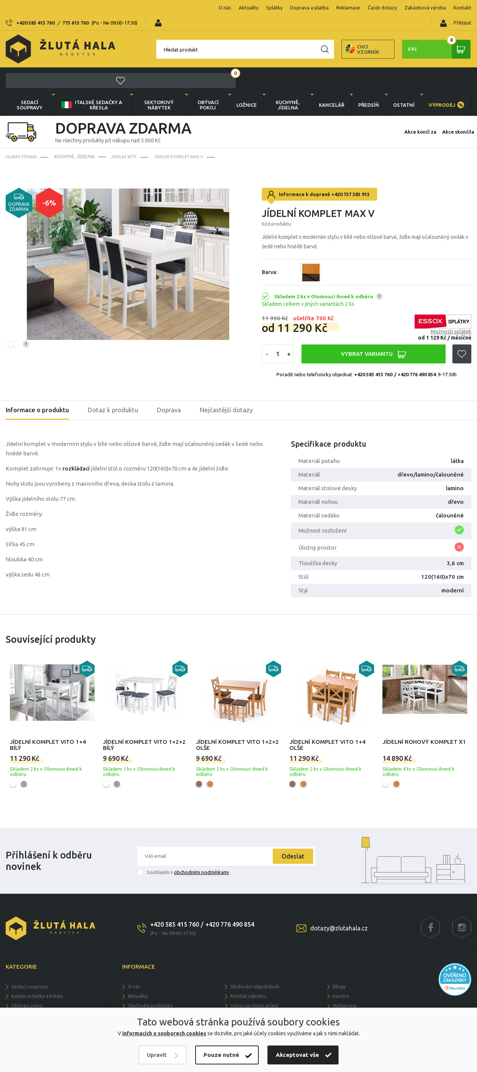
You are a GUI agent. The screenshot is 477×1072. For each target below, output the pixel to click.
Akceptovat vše (297, 1055)
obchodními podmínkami (201, 831)
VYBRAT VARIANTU (373, 313)
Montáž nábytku (248, 955)
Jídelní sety (127, 115)
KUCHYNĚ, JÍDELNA (282, 63)
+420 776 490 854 (229, 883)
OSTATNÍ (401, 63)
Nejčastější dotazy (236, 369)
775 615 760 (75, 7)
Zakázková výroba (377, 7)
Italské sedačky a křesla (89, 63)
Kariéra (341, 955)
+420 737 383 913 (350, 153)
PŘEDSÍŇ (364, 63)
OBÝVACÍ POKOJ (202, 63)
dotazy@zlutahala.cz (339, 887)
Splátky (226, 7)
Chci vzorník (322, 34)
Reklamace (300, 7)
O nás (177, 7)
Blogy (339, 945)
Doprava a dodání (148, 993)
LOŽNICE (241, 63)
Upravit (157, 1055)
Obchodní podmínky (150, 964)
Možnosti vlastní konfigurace (262, 974)
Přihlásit (455, 8)
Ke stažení (344, 974)
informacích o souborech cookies (164, 1033)
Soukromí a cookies (149, 974)
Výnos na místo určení (254, 964)
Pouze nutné (221, 1055)
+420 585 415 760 (35, 7)
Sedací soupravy (29, 63)
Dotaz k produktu (118, 369)
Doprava (177, 369)
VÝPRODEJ (445, 63)
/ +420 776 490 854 (415, 333)
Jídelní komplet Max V (184, 115)
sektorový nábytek (154, 63)
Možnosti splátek (451, 291)
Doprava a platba (261, 7)
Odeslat (290, 815)
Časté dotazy (334, 7)
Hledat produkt (140, 34)
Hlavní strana (23, 115)
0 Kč (433, 34)
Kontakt (414, 7)
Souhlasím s (188, 831)
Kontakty (343, 983)
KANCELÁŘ (326, 63)
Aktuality (200, 7)
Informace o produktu (39, 369)
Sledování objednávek (255, 945)
